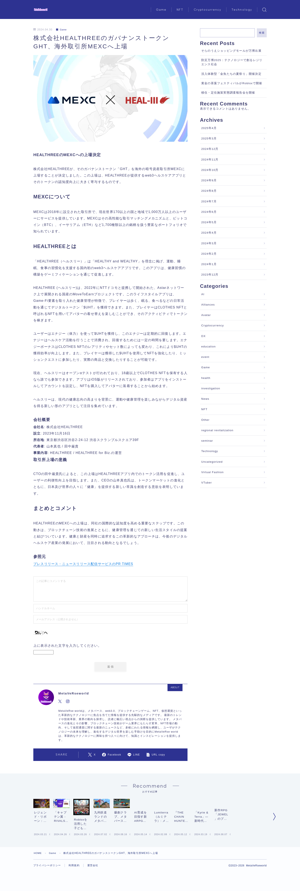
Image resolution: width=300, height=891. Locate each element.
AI (202, 294)
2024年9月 (209, 180)
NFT (180, 9)
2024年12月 (210, 148)
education (208, 346)
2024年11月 (210, 159)
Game (161, 9)
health (205, 378)
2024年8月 (209, 190)
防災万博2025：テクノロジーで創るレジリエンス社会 (231, 62)
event (205, 356)
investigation (210, 388)
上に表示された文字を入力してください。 (67, 645)
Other (205, 419)
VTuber (206, 482)
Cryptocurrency (207, 9)
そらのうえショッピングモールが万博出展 (231, 50)
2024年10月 (210, 170)
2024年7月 (209, 201)
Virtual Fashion (212, 472)
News (205, 398)
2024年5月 (209, 222)
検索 (262, 32)
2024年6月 (209, 211)
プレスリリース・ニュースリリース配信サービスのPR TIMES (83, 564)
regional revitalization (217, 430)
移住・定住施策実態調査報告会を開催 (228, 92)
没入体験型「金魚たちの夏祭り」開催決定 (231, 73)
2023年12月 (210, 274)
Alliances (208, 304)
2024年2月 (209, 253)
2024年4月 (209, 232)
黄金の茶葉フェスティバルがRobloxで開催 (231, 83)
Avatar (206, 315)
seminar (207, 440)
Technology (241, 9)
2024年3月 (209, 243)
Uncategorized (212, 461)
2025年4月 (209, 128)
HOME (38, 885)
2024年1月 (209, 264)
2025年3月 (209, 138)
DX (203, 336)
